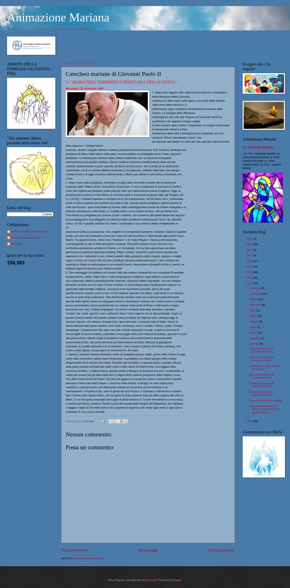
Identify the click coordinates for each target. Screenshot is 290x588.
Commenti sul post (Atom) (88, 558)
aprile (253, 327)
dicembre (255, 288)
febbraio (255, 338)
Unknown (16, 243)
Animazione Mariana (58, 17)
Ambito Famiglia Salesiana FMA (29, 231)
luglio (253, 310)
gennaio (255, 343)
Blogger (177, 580)
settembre (256, 304)
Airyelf (153, 580)
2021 (250, 255)
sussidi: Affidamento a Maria (265, 400)
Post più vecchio (221, 550)
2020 (250, 261)
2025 (250, 238)
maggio (254, 321)
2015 (250, 421)
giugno (254, 315)
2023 (250, 249)
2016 (250, 283)
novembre (256, 293)
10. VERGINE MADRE (258, 147)
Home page (148, 550)
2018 (250, 272)
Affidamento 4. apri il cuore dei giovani (264, 367)
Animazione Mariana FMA (26, 237)
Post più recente (74, 550)
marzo (254, 332)
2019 (250, 266)
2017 (250, 277)
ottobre (254, 299)
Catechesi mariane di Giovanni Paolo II (261, 350)
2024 (250, 244)
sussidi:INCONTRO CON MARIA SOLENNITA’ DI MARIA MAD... (264, 409)
